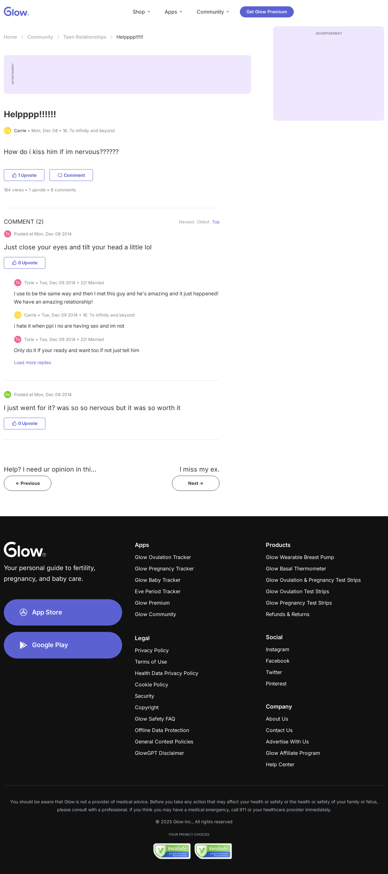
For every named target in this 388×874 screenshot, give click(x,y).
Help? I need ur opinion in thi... (50, 469)
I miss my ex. (200, 469)
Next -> (195, 483)
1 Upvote (24, 175)
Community (40, 37)
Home (10, 37)
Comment (71, 175)
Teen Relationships (84, 37)
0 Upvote (24, 262)
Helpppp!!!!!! (129, 37)
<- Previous (28, 483)
